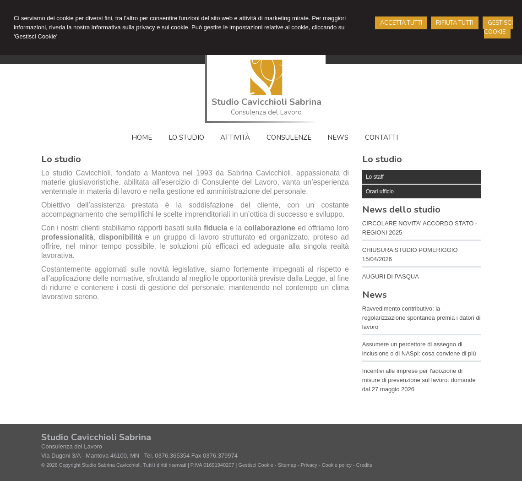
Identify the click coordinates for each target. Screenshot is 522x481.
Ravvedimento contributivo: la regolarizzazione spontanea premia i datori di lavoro (421, 317)
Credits (364, 465)
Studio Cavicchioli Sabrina (266, 102)
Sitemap (287, 465)
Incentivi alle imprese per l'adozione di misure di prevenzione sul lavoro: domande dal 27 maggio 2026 (419, 380)
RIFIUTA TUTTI (454, 23)
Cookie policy (337, 465)
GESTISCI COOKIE (498, 27)
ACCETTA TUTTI (401, 23)
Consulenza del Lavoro (266, 112)
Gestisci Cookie (255, 465)
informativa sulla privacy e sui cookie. (141, 27)
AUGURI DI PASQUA (390, 276)
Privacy (309, 465)
